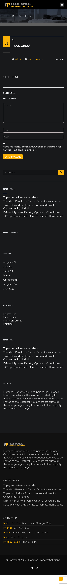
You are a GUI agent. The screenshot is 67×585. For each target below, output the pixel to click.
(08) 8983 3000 (21, 527)
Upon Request (19, 537)
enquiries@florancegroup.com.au (30, 532)
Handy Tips (9, 314)
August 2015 (10, 284)
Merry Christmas (12, 320)
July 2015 (8, 288)
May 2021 (8, 275)
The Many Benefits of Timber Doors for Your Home (32, 201)
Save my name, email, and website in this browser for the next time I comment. (32, 148)
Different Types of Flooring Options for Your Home (31, 212)
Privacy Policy (29, 541)
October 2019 (10, 279)
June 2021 (9, 270)
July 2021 (8, 266)
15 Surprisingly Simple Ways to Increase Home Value (33, 216)
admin (18, 59)
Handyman (9, 317)
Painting (8, 323)
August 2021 (10, 262)
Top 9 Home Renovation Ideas (20, 197)
